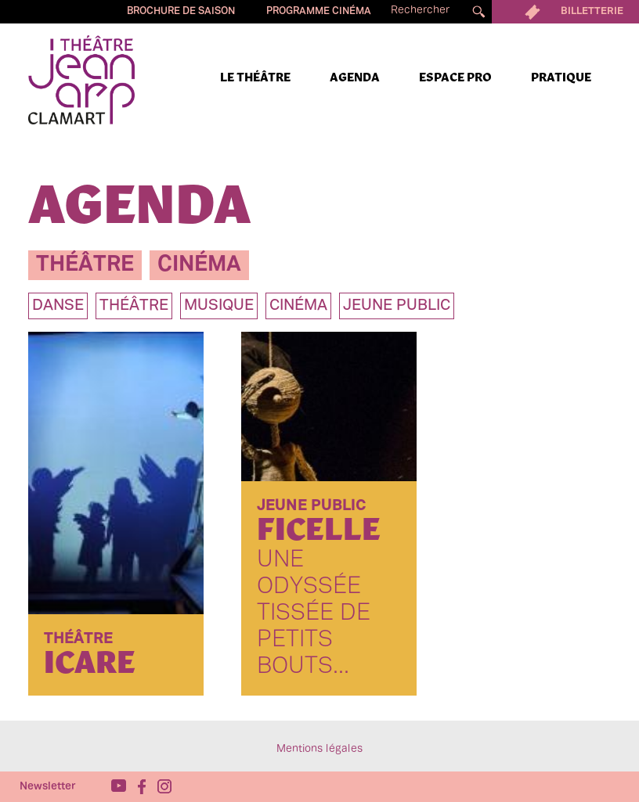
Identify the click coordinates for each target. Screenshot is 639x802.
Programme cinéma (318, 11)
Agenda (355, 78)
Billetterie (565, 11)
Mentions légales (319, 749)
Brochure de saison (181, 11)
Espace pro (455, 78)
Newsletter (48, 787)
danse (58, 306)
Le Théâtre (255, 78)
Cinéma (298, 306)
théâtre (85, 265)
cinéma (199, 265)
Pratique (561, 78)
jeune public (396, 306)
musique (219, 306)
